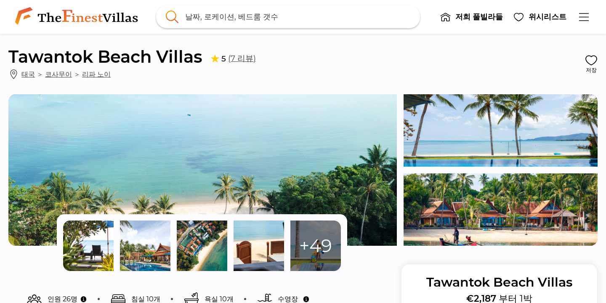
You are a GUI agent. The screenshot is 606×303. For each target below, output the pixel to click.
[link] (78, 16)
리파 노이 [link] (96, 74)
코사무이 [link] (58, 74)
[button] (471, 16)
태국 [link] (28, 74)
